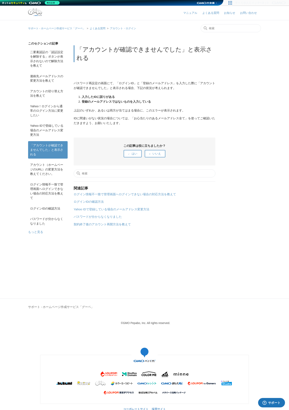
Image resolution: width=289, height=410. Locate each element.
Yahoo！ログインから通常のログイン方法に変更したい (46, 110)
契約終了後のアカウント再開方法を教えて (102, 224)
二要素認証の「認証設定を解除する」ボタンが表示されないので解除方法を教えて (46, 58)
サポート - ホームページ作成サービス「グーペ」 (56, 28)
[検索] (231, 28)
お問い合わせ (248, 12)
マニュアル (190, 12)
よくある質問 (210, 12)
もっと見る (35, 232)
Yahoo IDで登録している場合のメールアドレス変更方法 (46, 130)
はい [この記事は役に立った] (134, 153)
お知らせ (229, 12)
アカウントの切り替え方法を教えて (46, 93)
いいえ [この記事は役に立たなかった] (157, 153)
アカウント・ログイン (123, 28)
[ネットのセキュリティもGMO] (31, 3)
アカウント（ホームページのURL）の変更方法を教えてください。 (46, 169)
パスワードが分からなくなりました (46, 221)
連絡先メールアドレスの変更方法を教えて (46, 78)
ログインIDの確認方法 (45, 208)
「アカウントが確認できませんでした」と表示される (46, 150)
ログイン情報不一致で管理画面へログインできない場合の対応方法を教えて (46, 191)
